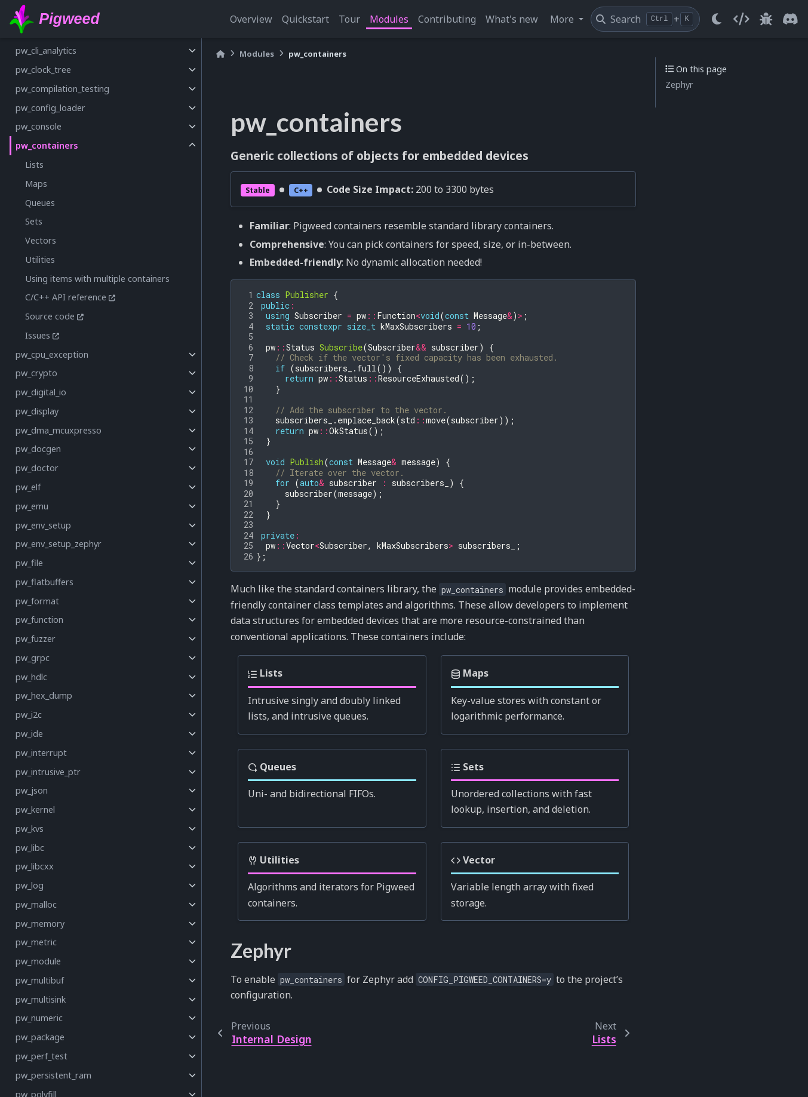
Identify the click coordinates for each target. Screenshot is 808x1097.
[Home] (220, 54)
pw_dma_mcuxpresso (59, 430)
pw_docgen (38, 448)
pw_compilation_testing (62, 88)
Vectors (40, 240)
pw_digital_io (41, 392)
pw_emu (32, 506)
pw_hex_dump (44, 695)
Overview (251, 19)
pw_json (32, 790)
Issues (37, 335)
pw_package (40, 1037)
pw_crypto (36, 373)
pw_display (37, 411)
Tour (349, 19)
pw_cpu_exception (52, 354)
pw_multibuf (40, 980)
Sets (33, 221)
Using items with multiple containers (97, 278)
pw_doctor (37, 468)
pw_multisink (41, 999)
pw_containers (47, 145)
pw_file (29, 563)
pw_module (38, 961)
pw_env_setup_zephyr (59, 543)
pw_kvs (30, 828)
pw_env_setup (43, 525)
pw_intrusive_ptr (48, 772)
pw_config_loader (50, 107)
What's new (512, 19)
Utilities (40, 259)
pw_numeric (39, 1018)
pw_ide (29, 733)
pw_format (37, 601)
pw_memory (40, 923)
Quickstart (305, 19)
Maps (36, 183)
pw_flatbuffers (44, 582)
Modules (389, 19)
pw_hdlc (31, 677)
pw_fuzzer (36, 638)
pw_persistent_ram (53, 1075)
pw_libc (30, 847)
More (563, 19)
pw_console (39, 126)
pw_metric (36, 942)
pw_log (30, 885)
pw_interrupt (41, 752)
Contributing (447, 19)
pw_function (39, 619)
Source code (50, 316)
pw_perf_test (41, 1056)
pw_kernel (35, 809)
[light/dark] (716, 19)
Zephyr (679, 84)
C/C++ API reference (65, 297)
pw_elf (28, 487)
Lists (34, 164)
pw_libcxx (35, 866)
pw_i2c (29, 714)
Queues (40, 202)
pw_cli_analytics (46, 50)
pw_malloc (36, 904)
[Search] (645, 19)
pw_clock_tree (43, 69)
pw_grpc (33, 657)
